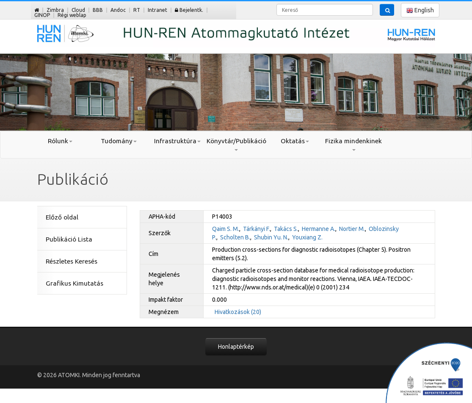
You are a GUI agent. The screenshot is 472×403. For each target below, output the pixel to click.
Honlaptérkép (236, 346)
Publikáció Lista (69, 239)
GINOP (42, 15)
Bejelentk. (189, 10)
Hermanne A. (318, 228)
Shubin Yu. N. (271, 237)
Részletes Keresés (71, 261)
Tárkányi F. (256, 228)
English (420, 10)
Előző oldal (62, 217)
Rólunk (60, 141)
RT (136, 10)
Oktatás (295, 141)
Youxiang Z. (307, 237)
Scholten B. (235, 237)
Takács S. (286, 228)
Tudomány (119, 141)
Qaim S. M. (225, 228)
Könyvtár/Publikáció (236, 144)
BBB (98, 10)
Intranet (157, 10)
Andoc (118, 10)
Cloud (78, 10)
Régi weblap (72, 15)
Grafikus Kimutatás (74, 283)
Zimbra (55, 10)
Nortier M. (352, 228)
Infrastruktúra (177, 141)
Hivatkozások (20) (238, 312)
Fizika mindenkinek (353, 144)
